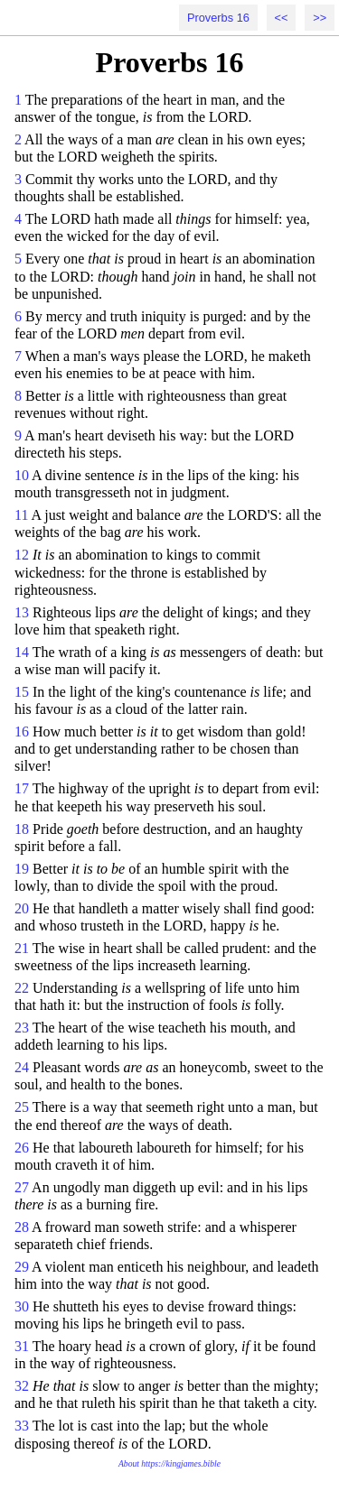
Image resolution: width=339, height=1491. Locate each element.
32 (21, 1386)
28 (21, 1227)
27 (21, 1187)
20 (21, 908)
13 (21, 612)
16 (21, 731)
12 (21, 554)
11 (21, 515)
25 (21, 1107)
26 (21, 1147)
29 (21, 1266)
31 (21, 1346)
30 (21, 1306)
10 (21, 475)
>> (319, 17)
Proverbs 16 (218, 17)
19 (21, 868)
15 (21, 691)
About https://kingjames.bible (169, 1463)
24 (21, 1067)
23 (21, 1027)
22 (21, 988)
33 (21, 1425)
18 (21, 829)
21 (21, 948)
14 (21, 652)
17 (21, 788)
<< (281, 17)
